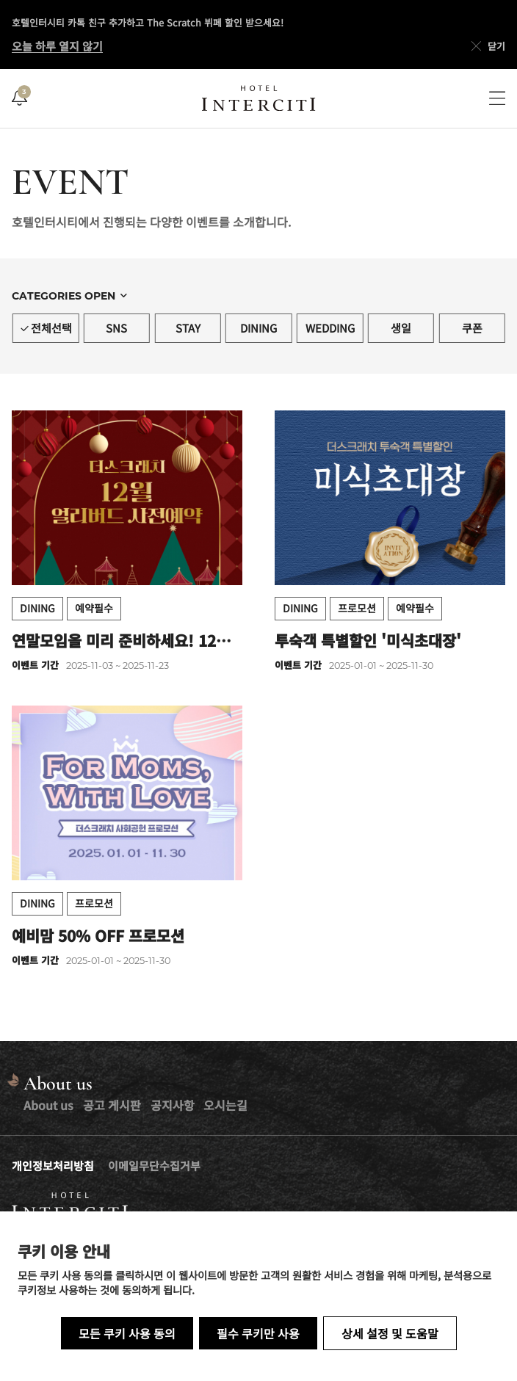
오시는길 (225, 1105)
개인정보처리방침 (53, 1165)
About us (48, 1105)
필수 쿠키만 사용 (258, 1333)
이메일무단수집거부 (154, 1165)
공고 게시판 (112, 1105)
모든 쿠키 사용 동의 (127, 1333)
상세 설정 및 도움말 (389, 1333)
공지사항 (173, 1105)
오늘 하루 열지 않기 (57, 46)
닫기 (487, 46)
